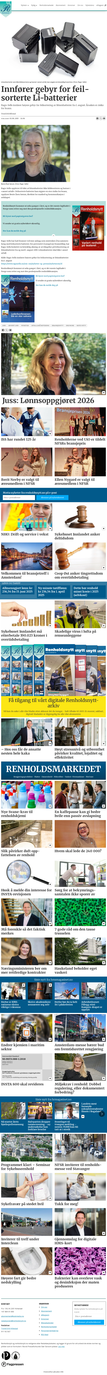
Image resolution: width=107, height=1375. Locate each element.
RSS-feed (44, 1334)
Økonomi (70, 325)
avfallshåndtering (40, 325)
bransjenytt (57, 325)
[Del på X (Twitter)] (100, 118)
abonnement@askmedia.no (12, 1316)
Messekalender (47, 1323)
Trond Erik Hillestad (9, 1328)
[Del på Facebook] (97, 118)
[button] (102, 994)
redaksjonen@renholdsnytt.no (13, 1321)
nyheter (25, 325)
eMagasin (100, 5)
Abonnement (60, 5)
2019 (4, 325)
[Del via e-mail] (104, 118)
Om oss (80, 5)
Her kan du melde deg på (14, 231)
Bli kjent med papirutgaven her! (18, 216)
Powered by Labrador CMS (53, 1372)
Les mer (61, 1346)
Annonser (71, 5)
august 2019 (13, 325)
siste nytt (81, 325)
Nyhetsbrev (89, 5)
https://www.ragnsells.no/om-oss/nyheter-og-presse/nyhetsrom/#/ (31, 264)
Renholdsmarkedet (46, 5)
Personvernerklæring (49, 1330)
